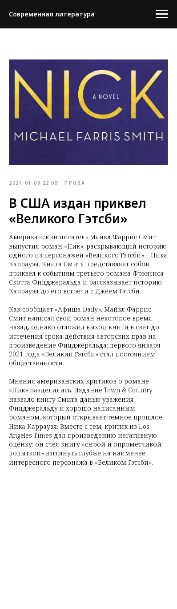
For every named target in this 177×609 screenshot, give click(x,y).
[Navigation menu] (162, 14)
